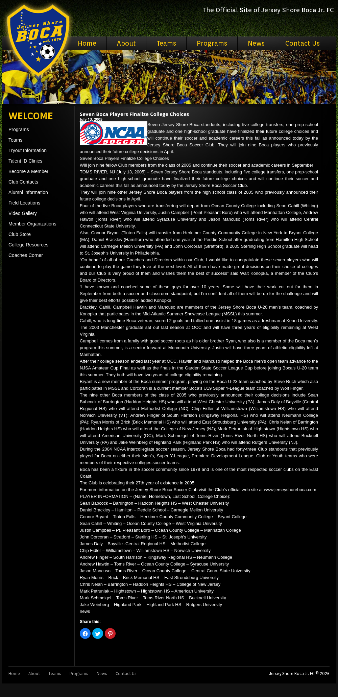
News (256, 43)
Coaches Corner (25, 255)
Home (87, 43)
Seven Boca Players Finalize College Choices (134, 114)
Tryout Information (27, 150)
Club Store (19, 234)
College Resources (28, 244)
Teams (166, 43)
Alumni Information (28, 192)
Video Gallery (22, 213)
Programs (212, 43)
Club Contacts (23, 182)
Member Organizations (32, 223)
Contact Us (302, 43)
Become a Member (28, 171)
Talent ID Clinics (25, 161)
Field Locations (24, 203)
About (126, 43)
